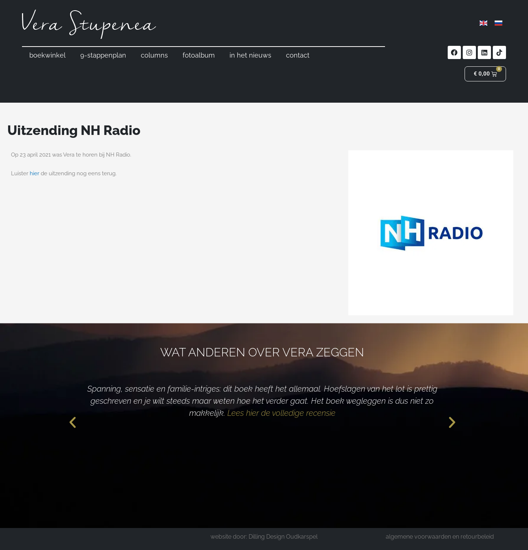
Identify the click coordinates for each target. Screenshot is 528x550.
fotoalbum (199, 55)
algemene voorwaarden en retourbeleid (440, 536)
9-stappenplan (103, 55)
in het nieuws (250, 55)
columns (154, 55)
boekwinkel (47, 55)
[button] (72, 422)
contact (297, 55)
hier (34, 173)
